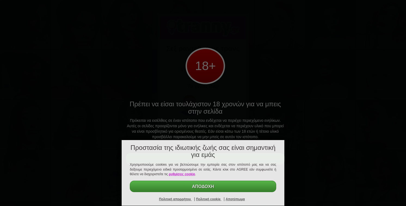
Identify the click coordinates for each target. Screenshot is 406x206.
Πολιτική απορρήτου (175, 199)
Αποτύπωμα (235, 199)
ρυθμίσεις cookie (182, 174)
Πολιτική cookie (208, 199)
